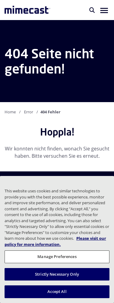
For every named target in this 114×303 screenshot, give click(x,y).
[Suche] (92, 10)
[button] (104, 10)
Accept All (56, 291)
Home (10, 112)
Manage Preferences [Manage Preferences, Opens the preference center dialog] (56, 256)
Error (28, 112)
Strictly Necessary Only (57, 274)
